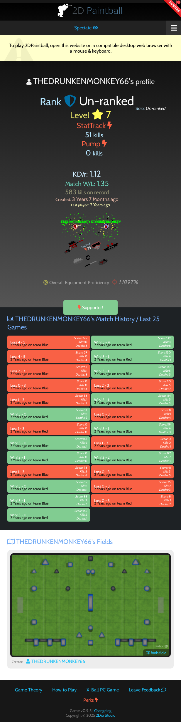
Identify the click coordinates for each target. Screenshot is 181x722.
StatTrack (94, 125)
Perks (90, 700)
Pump (94, 143)
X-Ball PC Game (103, 690)
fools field (156, 653)
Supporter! (90, 307)
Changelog (102, 710)
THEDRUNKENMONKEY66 (55, 661)
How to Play (64, 690)
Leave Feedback (147, 690)
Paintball (97, 10)
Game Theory (28, 690)
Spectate (86, 28)
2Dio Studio (105, 715)
